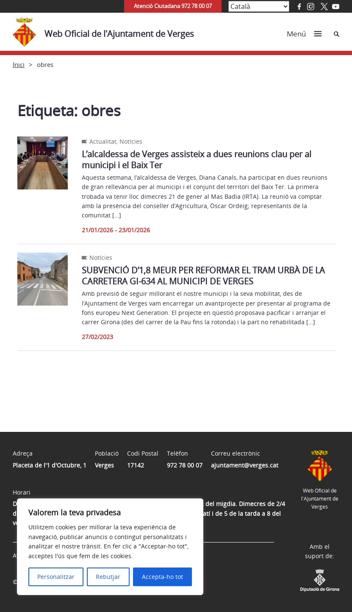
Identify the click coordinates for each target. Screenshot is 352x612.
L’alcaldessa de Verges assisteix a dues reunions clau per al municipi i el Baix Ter (196, 159)
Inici (19, 64)
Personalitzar (56, 577)
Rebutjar (108, 577)
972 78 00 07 (184, 465)
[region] (110, 546)
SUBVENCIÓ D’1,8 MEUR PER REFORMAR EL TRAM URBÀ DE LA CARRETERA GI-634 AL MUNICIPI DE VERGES (203, 275)
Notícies (130, 141)
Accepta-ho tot (162, 577)
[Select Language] (258, 6)
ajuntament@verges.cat (244, 465)
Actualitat (102, 141)
